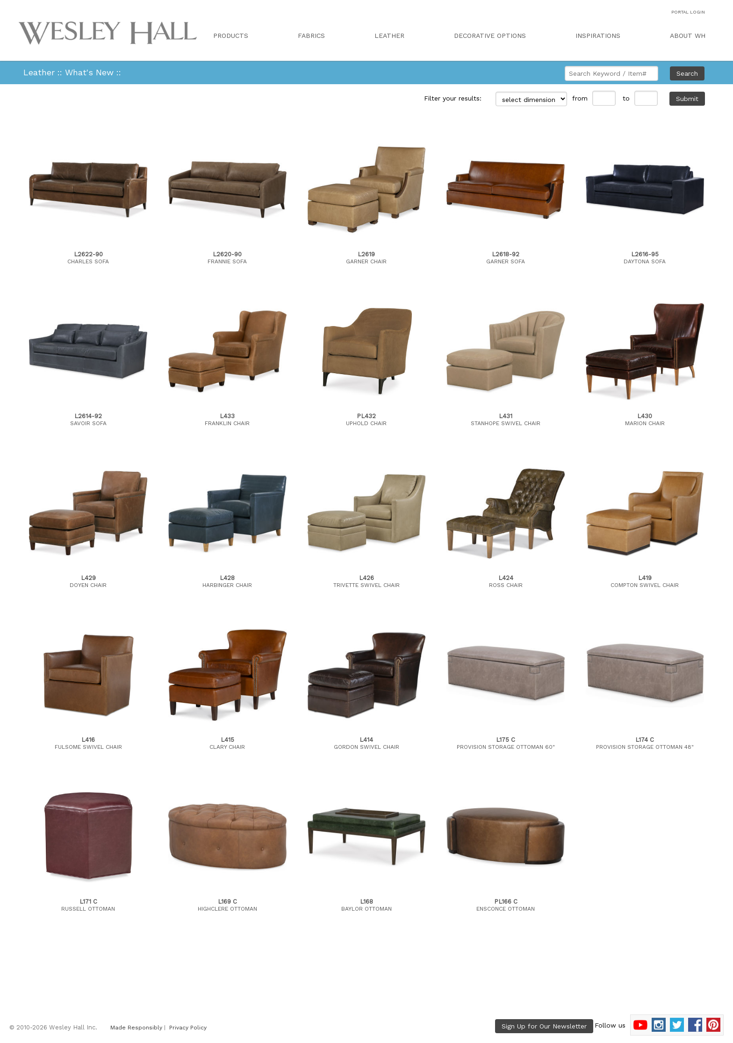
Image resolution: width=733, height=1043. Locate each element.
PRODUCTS (230, 35)
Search (687, 73)
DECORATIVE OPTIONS (490, 35)
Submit (687, 98)
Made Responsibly (136, 1027)
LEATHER (389, 35)
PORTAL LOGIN (688, 11)
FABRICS (311, 35)
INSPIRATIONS (597, 35)
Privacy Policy (188, 1027)
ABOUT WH (687, 35)
